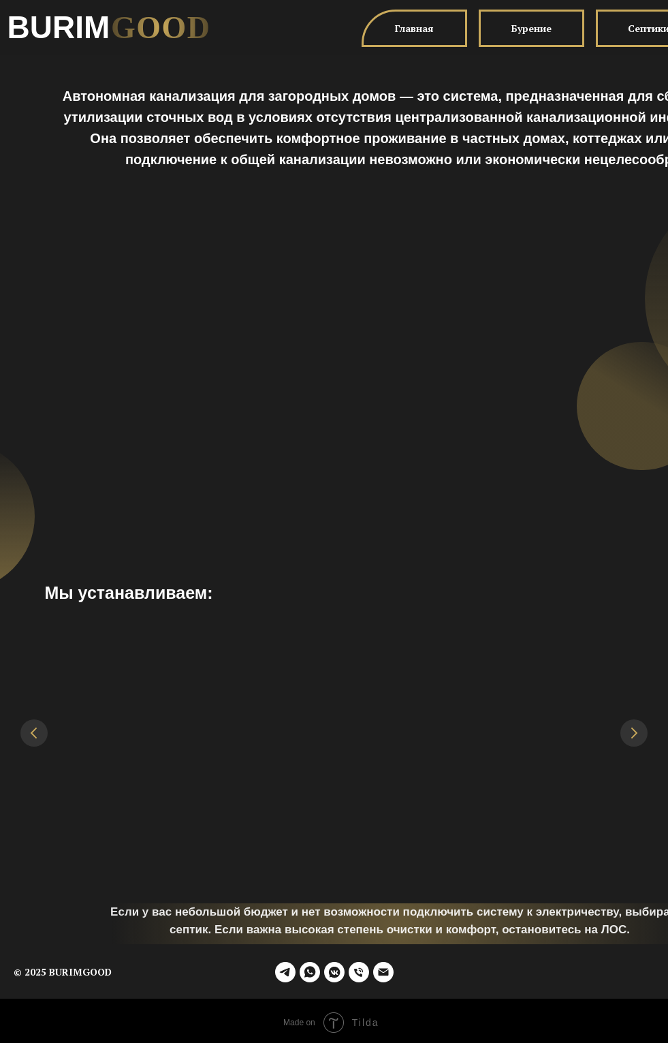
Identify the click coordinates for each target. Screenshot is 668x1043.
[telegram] (285, 969)
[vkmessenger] (334, 969)
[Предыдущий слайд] (34, 733)
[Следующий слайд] (634, 733)
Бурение (531, 28)
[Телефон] (359, 969)
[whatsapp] (310, 969)
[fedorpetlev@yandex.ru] (383, 969)
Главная (414, 28)
